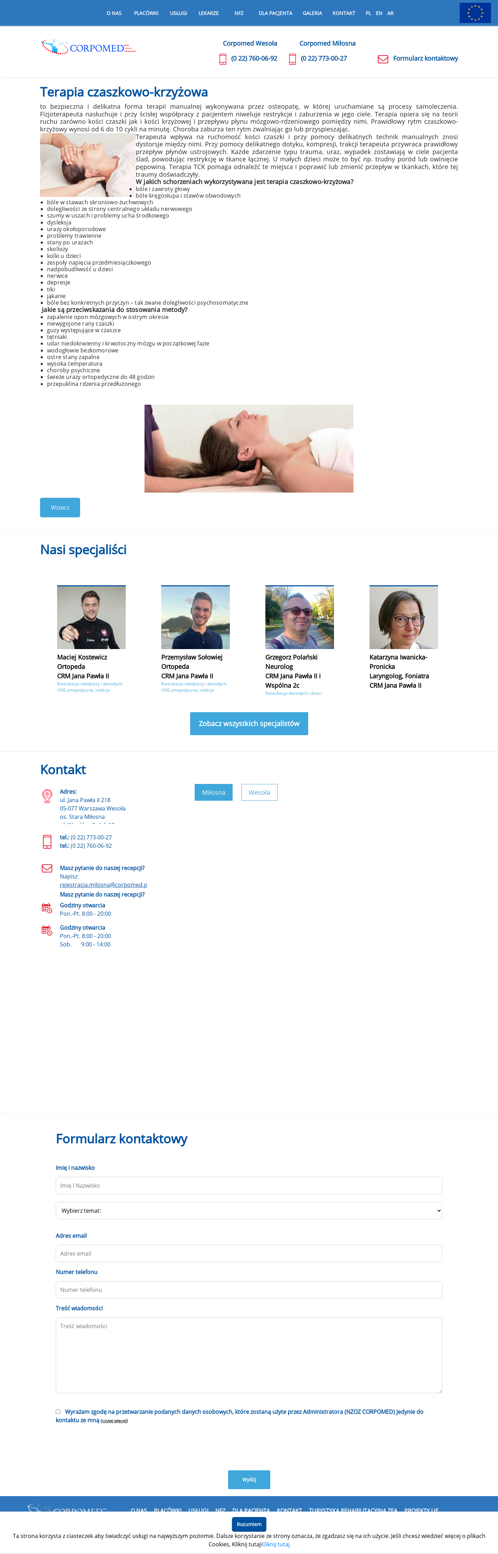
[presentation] (109, 1446)
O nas (114, 13)
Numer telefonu (77, 1272)
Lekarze (209, 13)
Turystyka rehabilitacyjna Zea (353, 1511)
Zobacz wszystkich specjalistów (249, 723)
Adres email (71, 1236)
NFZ (238, 13)
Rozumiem (249, 1524)
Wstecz (60, 507)
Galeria (312, 13)
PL (368, 13)
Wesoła (259, 792)
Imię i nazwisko (75, 1168)
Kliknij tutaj (275, 1544)
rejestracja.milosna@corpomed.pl (104, 885)
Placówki (167, 1511)
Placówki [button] (146, 13)
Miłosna (213, 792)
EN (379, 13)
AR (390, 13)
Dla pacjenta (275, 13)
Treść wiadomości (79, 1308)
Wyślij (249, 1479)
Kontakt (344, 13)
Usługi (178, 13)
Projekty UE (421, 1511)
